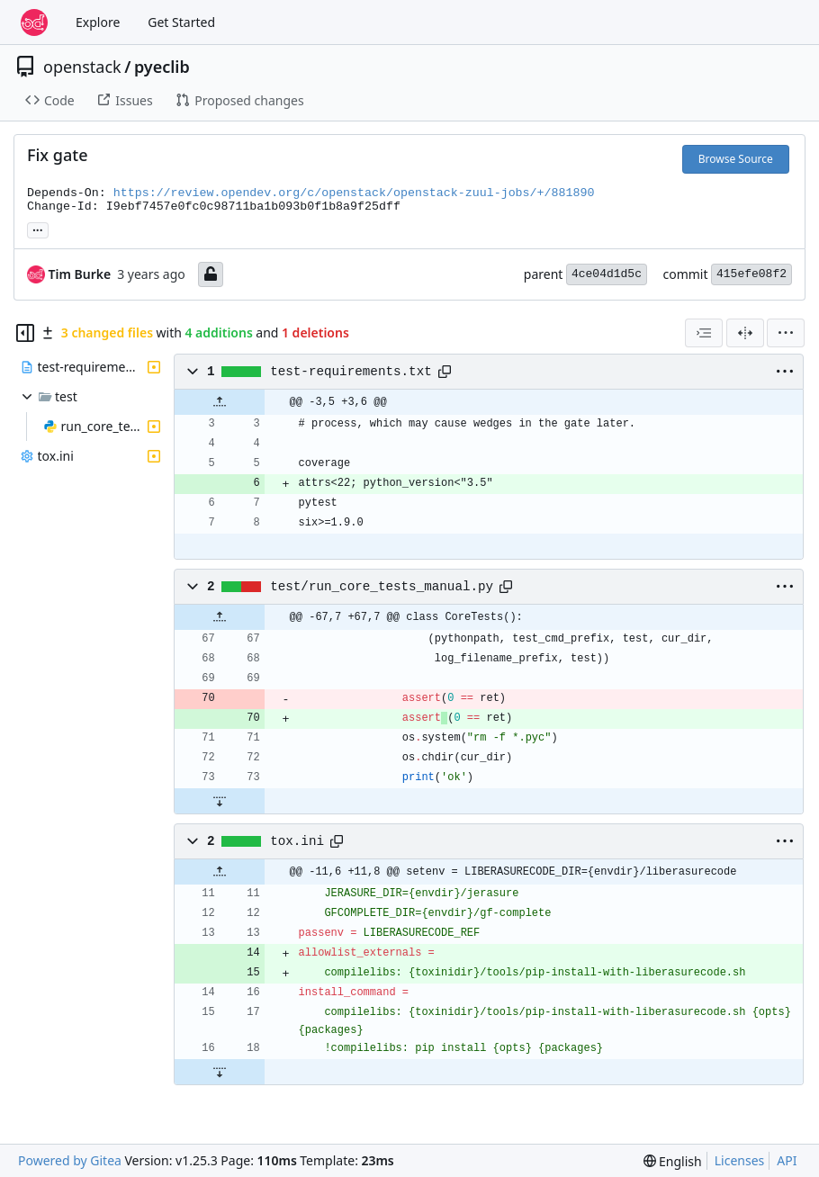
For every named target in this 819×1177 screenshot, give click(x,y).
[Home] (34, 22)
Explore (98, 22)
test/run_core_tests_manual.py (381, 587)
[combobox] (704, 333)
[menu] (786, 333)
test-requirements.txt (351, 371)
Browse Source (735, 158)
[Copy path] (444, 371)
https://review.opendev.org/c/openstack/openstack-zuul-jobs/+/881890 (354, 193)
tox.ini (297, 841)
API (786, 1160)
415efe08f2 (751, 274)
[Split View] (745, 333)
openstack (82, 67)
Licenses (740, 1160)
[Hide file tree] (25, 333)
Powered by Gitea (70, 1160)
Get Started (181, 22)
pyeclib (162, 67)
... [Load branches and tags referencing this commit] (37, 228)
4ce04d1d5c (607, 274)
